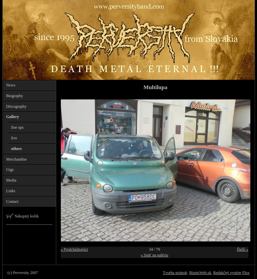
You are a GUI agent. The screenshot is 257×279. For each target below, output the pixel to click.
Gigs (10, 169)
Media (11, 180)
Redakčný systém (227, 272)
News (10, 85)
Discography (16, 106)
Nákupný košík (22, 216)
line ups (17, 127)
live (14, 138)
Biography (14, 95)
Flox (245, 272)
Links (10, 191)
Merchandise (16, 159)
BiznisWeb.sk (200, 272)
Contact (12, 201)
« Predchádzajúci (74, 249)
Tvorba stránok (175, 272)
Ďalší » (242, 249)
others (16, 148)
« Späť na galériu (154, 255)
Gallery (12, 116)
